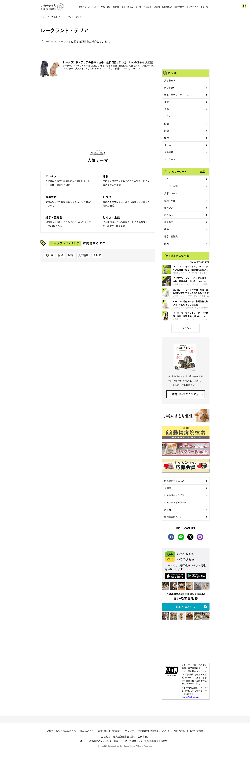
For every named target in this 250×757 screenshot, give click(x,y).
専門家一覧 (179, 731)
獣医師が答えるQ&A (174, 480)
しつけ (96, 7)
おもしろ (168, 214)
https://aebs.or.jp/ (190, 696)
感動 (166, 229)
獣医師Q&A (167, 7)
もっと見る (185, 328)
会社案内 (105, 736)
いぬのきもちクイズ (174, 495)
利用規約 (116, 731)
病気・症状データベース (176, 94)
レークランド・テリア (65, 243)
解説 (70, 255)
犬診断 (167, 509)
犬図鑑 (157, 7)
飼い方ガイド (192, 7)
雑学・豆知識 (171, 236)
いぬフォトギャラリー (175, 502)
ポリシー (129, 731)
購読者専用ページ (173, 516)
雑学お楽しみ (84, 7)
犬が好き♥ (169, 87)
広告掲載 (102, 731)
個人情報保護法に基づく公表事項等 (131, 736)
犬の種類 (83, 255)
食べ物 (138, 7)
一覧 (202, 171)
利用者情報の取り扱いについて (154, 731)
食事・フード (171, 193)
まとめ (167, 145)
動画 (166, 123)
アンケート (169, 159)
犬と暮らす (169, 80)
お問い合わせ (196, 731)
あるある (168, 222)
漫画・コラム (127, 7)
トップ (43, 16)
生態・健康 (106, 7)
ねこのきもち (87, 731)
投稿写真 (147, 7)
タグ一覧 (204, 7)
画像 (166, 130)
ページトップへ (125, 719)
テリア (97, 255)
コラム (167, 116)
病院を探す (179, 7)
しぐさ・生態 (171, 186)
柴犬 (166, 243)
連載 (166, 101)
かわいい (168, 207)
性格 (60, 255)
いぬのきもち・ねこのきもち (61, 731)
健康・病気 (169, 200)
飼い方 (116, 7)
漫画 (166, 109)
